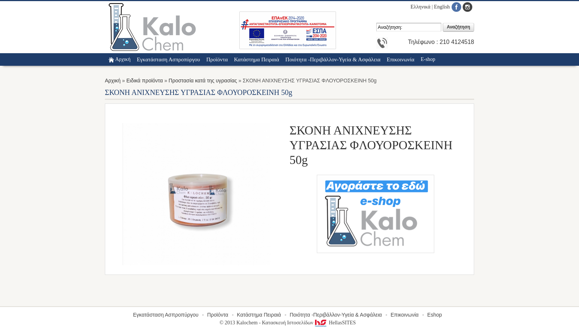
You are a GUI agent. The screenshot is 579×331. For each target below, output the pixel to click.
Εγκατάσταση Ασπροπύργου (165, 315)
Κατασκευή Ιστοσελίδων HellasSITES (309, 322)
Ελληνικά (421, 7)
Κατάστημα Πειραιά (259, 315)
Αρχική (122, 59)
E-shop (428, 59)
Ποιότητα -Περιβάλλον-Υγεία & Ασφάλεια (336, 315)
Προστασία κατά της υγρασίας (203, 80)
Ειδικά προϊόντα (144, 80)
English (442, 7)
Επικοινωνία (405, 315)
